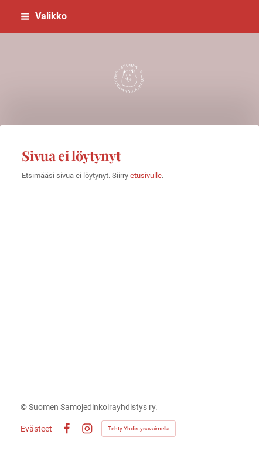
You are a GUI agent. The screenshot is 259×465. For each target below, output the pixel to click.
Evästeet (36, 429)
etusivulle (146, 175)
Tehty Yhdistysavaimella (138, 428)
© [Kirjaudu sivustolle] (25, 407)
